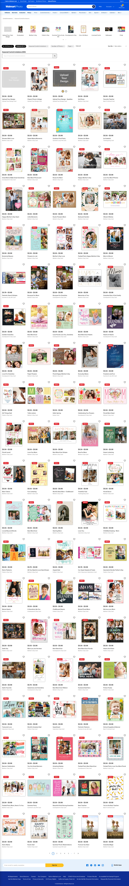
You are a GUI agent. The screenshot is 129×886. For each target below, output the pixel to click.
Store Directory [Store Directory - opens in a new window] (24, 876)
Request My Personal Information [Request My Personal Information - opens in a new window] (111, 879)
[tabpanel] (7, 31)
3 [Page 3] (60, 853)
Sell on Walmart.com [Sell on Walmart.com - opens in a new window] (55, 876)
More (119, 12)
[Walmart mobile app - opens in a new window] (116, 865)
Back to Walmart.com (10, 1)
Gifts (90, 12)
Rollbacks (7, 12)
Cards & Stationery (45, 12)
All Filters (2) (8, 46)
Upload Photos (52, 1)
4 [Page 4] (64, 853)
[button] (14, 64)
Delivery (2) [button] (21, 46)
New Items (14, 12)
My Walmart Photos (41, 1)
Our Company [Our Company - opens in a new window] (42, 876)
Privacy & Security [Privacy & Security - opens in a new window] (38, 879)
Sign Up (54, 865)
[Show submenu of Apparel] (99, 12)
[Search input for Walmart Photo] (59, 6)
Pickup (29, 12)
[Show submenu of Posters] (57, 12)
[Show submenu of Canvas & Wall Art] (69, 12)
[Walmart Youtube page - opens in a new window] (99, 865)
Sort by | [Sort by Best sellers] (110, 46)
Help (100, 6)
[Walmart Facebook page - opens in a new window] (87, 865)
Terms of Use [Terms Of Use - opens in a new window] (27, 879)
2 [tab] (65, 39)
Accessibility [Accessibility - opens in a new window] (102, 876)
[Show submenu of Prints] (37, 12)
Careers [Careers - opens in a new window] (33, 876)
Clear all (78, 46)
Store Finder (23, 1)
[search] (55, 56)
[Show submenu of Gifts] (91, 12)
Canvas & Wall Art (64, 12)
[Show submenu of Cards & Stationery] (50, 12)
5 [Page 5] (68, 853)
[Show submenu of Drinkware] (107, 12)
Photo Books (82, 12)
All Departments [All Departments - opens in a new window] (13, 876)
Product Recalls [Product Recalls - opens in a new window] (92, 876)
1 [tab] (63, 39)
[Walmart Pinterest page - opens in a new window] (95, 865)
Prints (35, 12)
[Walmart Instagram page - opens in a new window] (103, 865)
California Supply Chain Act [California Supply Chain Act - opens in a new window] (66, 879)
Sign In (121, 1)
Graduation (22, 12)
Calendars (112, 12)
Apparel (96, 12)
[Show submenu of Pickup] (31, 12)
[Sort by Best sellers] (120, 46)
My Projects (31, 1)
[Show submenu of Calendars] (115, 12)
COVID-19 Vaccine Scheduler (76, 876)
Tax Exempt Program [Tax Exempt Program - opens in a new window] (112, 876)
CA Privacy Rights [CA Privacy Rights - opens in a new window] (51, 879)
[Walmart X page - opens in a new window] (91, 865)
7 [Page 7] (74, 853)
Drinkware (104, 12)
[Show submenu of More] (121, 12)
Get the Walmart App (14, 879)
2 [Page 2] (56, 853)
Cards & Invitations (8, 18)
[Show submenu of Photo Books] (86, 12)
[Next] (78, 853)
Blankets (74, 12)
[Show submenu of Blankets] (76, 12)
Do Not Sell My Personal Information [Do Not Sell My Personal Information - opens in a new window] (88, 879)
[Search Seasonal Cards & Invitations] (27, 56)
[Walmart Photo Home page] (14, 6)
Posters (55, 12)
